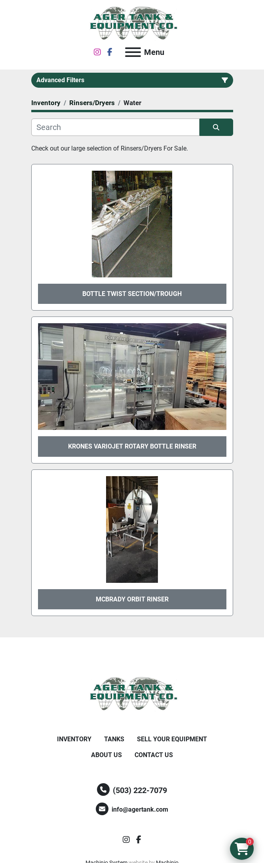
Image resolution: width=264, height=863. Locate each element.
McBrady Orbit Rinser (132, 599)
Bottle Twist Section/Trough (132, 294)
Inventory (74, 739)
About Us (106, 755)
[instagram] (97, 52)
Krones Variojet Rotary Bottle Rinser (132, 446)
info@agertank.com (140, 809)
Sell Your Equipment (172, 739)
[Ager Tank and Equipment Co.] (132, 693)
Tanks (114, 739)
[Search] (115, 127)
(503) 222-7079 (140, 790)
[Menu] (133, 52)
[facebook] (109, 52)
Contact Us (154, 755)
